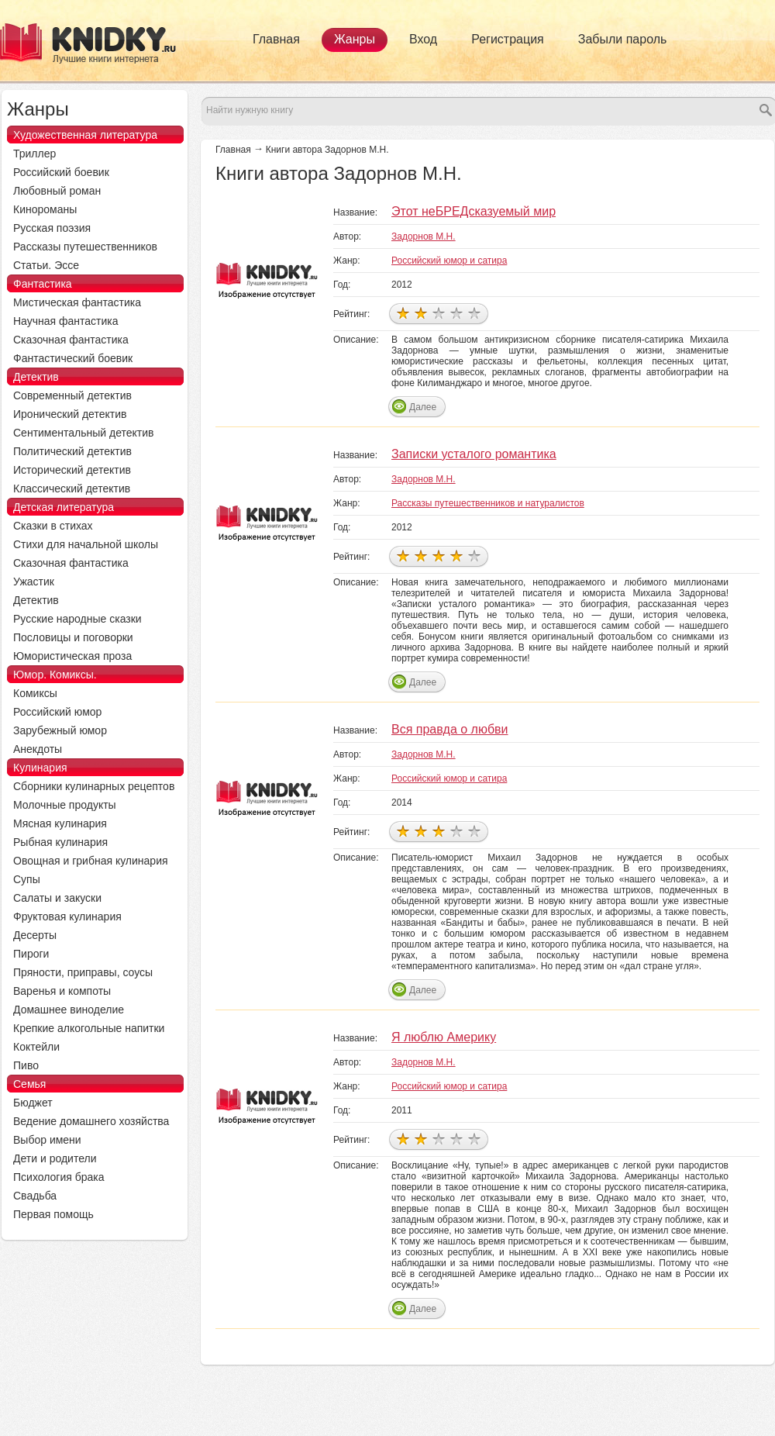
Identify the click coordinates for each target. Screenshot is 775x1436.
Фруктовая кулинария (67, 916)
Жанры (354, 39)
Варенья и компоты (62, 991)
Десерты (35, 935)
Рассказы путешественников (85, 246)
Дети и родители (54, 1158)
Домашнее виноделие (68, 1009)
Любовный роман (57, 191)
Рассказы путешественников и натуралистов (487, 503)
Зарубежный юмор (60, 730)
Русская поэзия (52, 228)
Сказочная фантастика (71, 339)
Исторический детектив (72, 470)
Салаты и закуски (57, 898)
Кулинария (40, 767)
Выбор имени (47, 1140)
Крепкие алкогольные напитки (88, 1028)
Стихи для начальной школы (85, 544)
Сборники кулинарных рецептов (93, 786)
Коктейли (36, 1047)
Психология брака (59, 1177)
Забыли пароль (622, 39)
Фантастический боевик (73, 358)
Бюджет (33, 1102)
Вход (423, 39)
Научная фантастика (66, 321)
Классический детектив (71, 488)
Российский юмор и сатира (449, 260)
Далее (422, 407)
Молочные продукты (64, 805)
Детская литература (63, 507)
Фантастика (42, 284)
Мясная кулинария (60, 823)
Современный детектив (72, 395)
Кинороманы (45, 209)
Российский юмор (57, 712)
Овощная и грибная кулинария (90, 860)
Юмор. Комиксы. (55, 674)
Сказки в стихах (53, 526)
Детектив (36, 377)
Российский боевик (61, 172)
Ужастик (33, 581)
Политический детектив (72, 451)
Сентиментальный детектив (83, 432)
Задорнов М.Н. (423, 236)
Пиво (26, 1065)
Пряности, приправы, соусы (83, 972)
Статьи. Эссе (46, 265)
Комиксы (35, 693)
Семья (29, 1084)
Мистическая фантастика (77, 302)
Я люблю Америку (443, 1037)
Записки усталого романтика (473, 454)
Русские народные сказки (77, 619)
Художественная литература (85, 135)
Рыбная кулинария (60, 842)
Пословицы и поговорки (73, 637)
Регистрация (507, 39)
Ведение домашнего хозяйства (91, 1121)
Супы (26, 879)
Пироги (31, 954)
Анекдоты (37, 749)
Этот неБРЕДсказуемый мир (473, 211)
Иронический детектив (69, 414)
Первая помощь (53, 1214)
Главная (276, 39)
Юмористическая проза (72, 656)
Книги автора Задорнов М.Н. (327, 149)
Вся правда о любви (449, 729)
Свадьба (35, 1195)
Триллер (34, 153)
